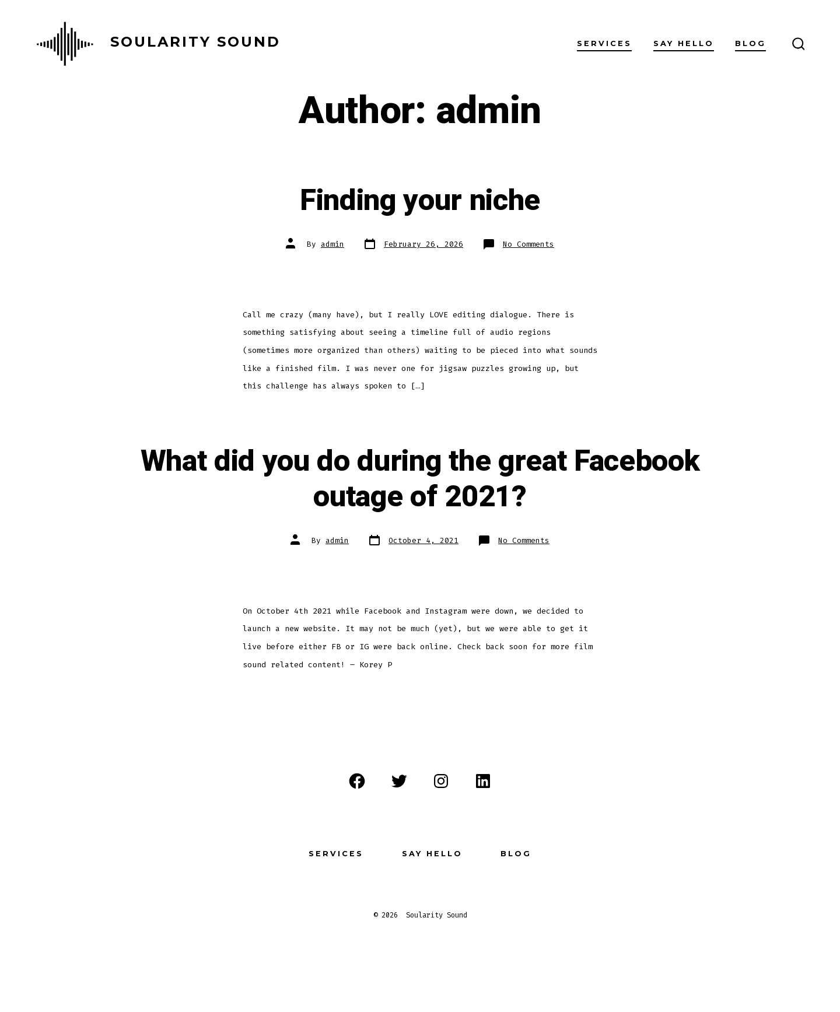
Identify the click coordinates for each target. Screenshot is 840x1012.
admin (332, 244)
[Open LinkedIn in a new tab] (483, 781)
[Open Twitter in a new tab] (399, 781)
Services (604, 43)
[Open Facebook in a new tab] (357, 781)
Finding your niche (420, 200)
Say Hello (683, 43)
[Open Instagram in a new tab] (441, 781)
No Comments (528, 244)
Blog (750, 43)
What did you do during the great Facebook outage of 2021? (420, 479)
